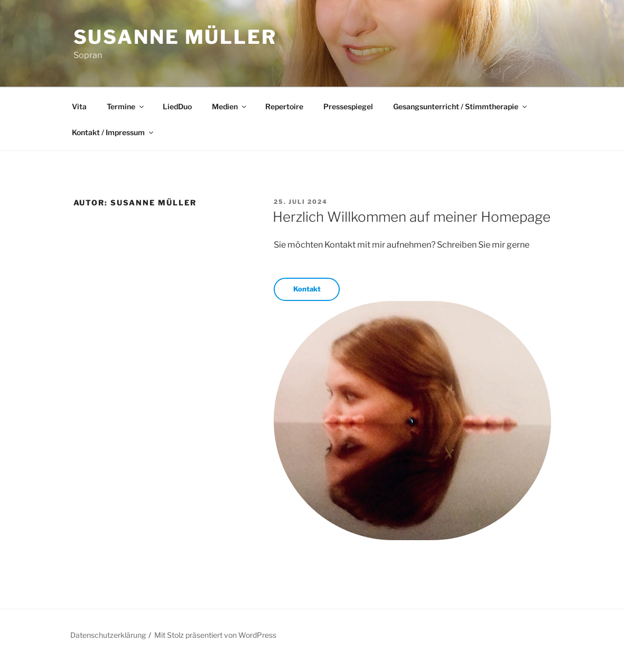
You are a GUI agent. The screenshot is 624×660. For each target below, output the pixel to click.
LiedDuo (177, 106)
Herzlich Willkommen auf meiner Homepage (412, 217)
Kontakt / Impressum (113, 132)
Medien (230, 106)
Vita (79, 106)
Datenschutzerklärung (108, 634)
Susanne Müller (175, 37)
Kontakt (307, 289)
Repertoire (284, 106)
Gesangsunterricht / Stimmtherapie (460, 106)
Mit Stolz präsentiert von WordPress (215, 634)
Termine (126, 106)
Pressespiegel (348, 106)
